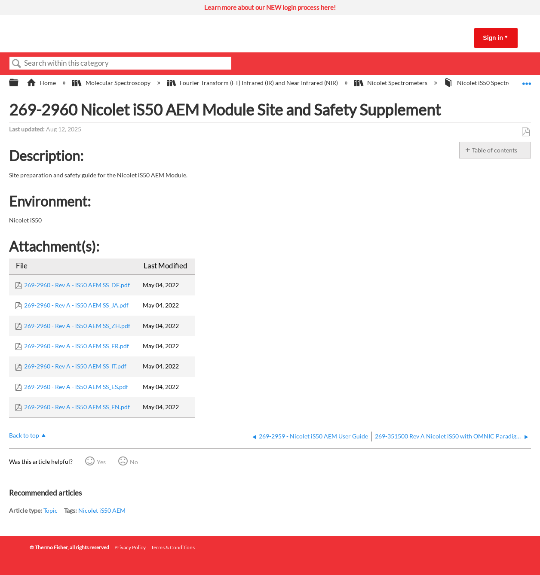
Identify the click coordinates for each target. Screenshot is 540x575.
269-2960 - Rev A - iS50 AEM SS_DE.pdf (77, 285)
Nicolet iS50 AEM (102, 510)
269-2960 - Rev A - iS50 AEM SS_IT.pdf (75, 366)
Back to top (24, 435)
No (134, 461)
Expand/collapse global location (526, 80)
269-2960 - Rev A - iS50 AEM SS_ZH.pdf (77, 325)
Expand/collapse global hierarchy (19, 82)
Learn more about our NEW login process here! (270, 7)
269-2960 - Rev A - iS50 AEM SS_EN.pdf (77, 407)
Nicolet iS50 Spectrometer (486, 82)
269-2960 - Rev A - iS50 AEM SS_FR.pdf (76, 346)
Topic (50, 510)
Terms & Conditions (173, 547)
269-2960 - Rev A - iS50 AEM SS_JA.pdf (76, 305)
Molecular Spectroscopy (111, 82)
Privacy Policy (130, 547)
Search (17, 63)
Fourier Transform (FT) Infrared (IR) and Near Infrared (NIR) (253, 82)
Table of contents (494, 150)
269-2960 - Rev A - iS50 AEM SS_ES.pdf (76, 386)
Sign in (493, 37)
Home (42, 82)
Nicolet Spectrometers (391, 82)
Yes (101, 461)
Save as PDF (526, 132)
